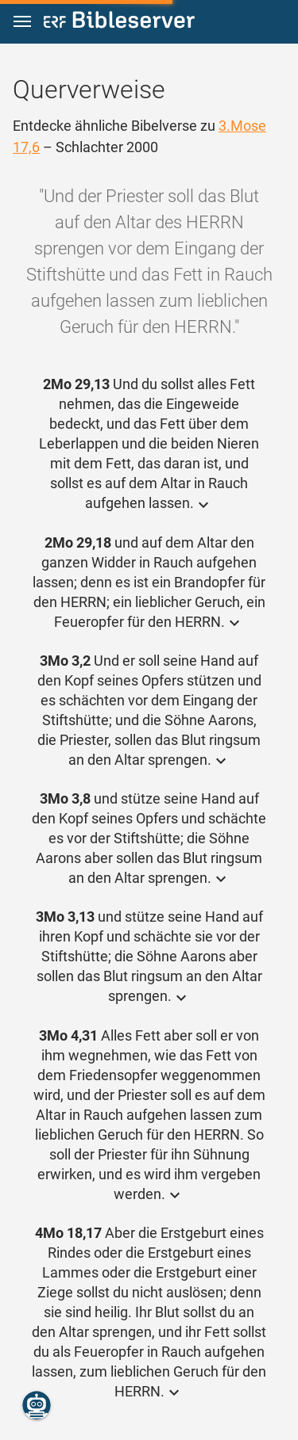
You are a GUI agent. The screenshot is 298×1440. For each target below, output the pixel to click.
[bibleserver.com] (119, 23)
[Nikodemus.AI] (36, 1405)
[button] (22, 22)
